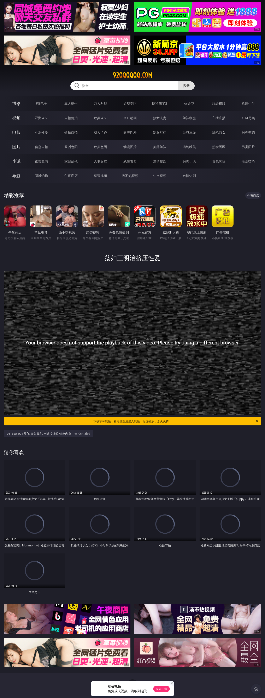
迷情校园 (159, 161)
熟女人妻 (159, 118)
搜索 (186, 85)
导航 (16, 175)
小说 (16, 161)
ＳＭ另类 (248, 118)
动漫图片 (130, 147)
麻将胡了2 (159, 103)
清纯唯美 (189, 147)
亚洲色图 (71, 147)
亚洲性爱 (41, 132)
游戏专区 (130, 103)
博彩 (16, 103)
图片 (16, 147)
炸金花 (189, 103)
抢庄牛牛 (248, 103)
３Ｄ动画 (130, 118)
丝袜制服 (189, 118)
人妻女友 (100, 161)
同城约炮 (41, 175)
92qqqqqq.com (132, 75)
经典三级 (189, 132)
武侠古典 (130, 161)
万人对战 (100, 103)
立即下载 (161, 689)
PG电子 (41, 103)
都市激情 (41, 161)
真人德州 (71, 103)
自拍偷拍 (71, 118)
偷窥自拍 (41, 147)
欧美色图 (100, 147)
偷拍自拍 (71, 132)
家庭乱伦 (71, 161)
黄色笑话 (218, 161)
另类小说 (189, 161)
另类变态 (248, 132)
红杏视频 (159, 175)
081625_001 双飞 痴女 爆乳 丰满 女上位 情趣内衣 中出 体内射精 (48, 434)
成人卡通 (100, 132)
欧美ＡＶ (100, 118)
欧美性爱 (130, 132)
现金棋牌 (218, 103)
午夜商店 (71, 175)
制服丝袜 (159, 132)
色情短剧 (189, 175)
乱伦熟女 (218, 132)
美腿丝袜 (159, 147)
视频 (16, 118)
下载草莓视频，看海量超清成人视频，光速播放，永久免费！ (176, 421)
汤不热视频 (130, 175)
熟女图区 (218, 147)
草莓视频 (100, 175)
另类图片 (248, 147)
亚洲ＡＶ (41, 118)
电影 (16, 132)
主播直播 (218, 118)
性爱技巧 (248, 161)
